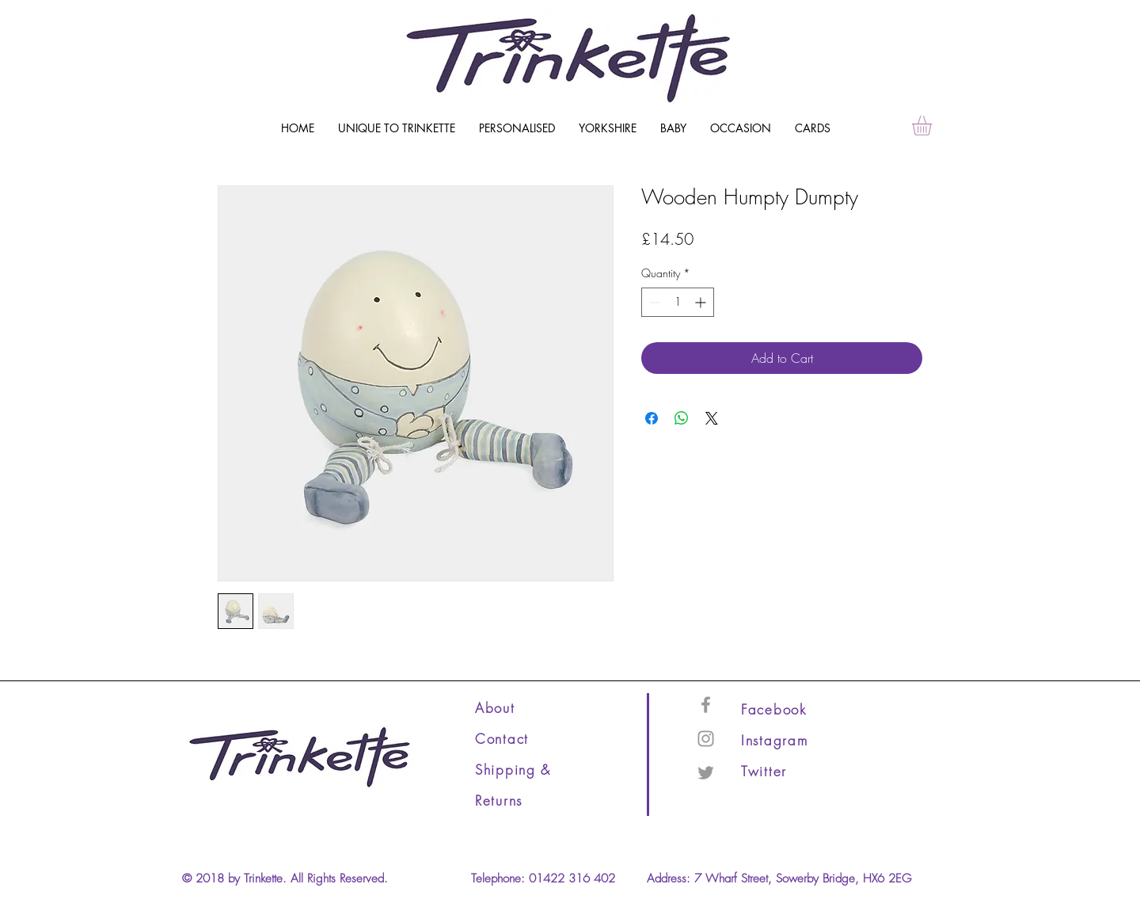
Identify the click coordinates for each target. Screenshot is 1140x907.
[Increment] (702, 302)
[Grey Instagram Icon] (705, 738)
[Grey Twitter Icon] (705, 772)
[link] (933, 125)
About (495, 708)
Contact (502, 739)
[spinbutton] (677, 302)
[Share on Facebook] (651, 418)
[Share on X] (711, 418)
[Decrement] (653, 302)
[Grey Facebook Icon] (705, 704)
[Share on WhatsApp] (681, 418)
